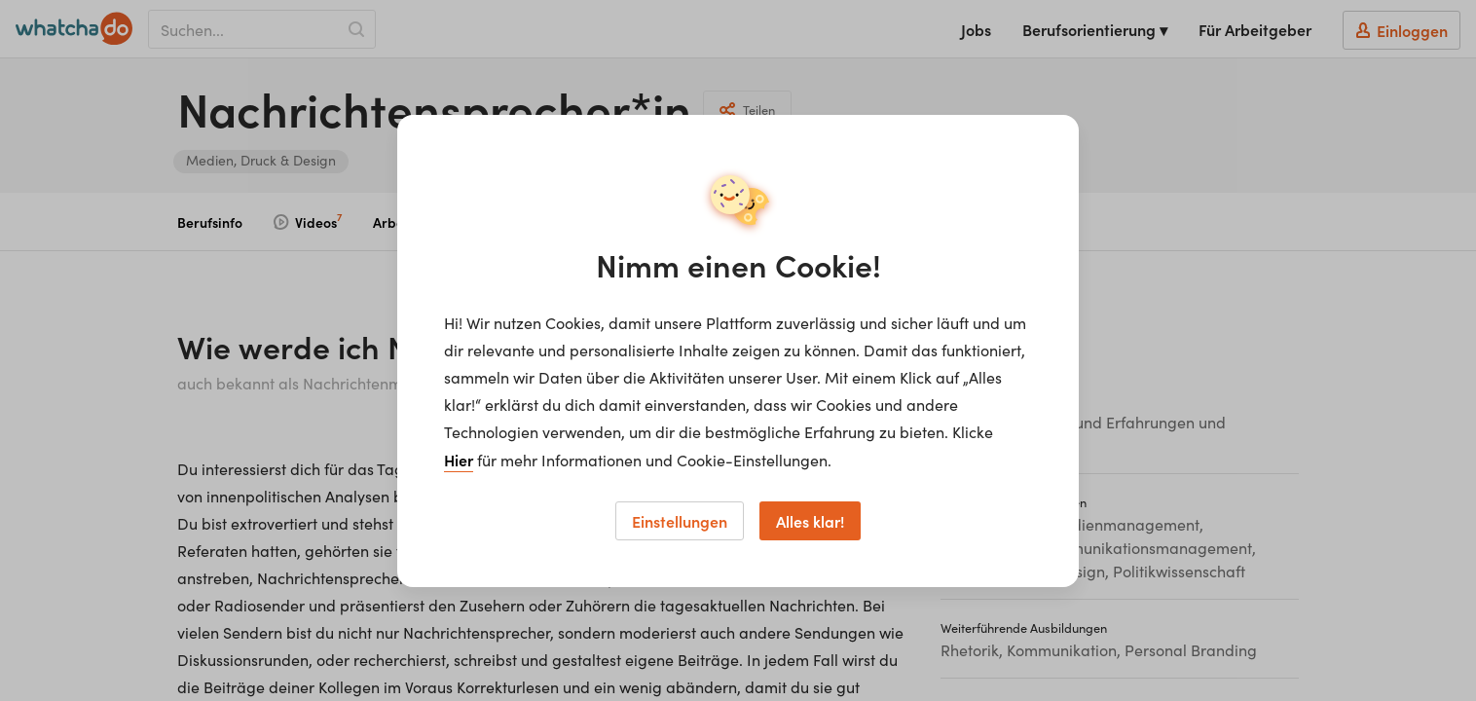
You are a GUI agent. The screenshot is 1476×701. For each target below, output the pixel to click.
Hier (458, 459)
